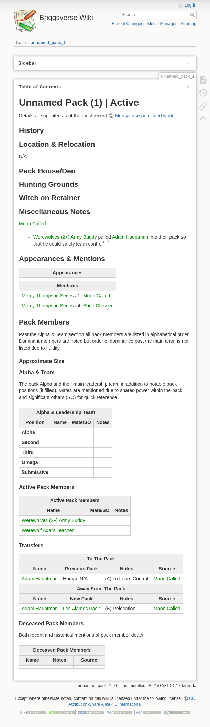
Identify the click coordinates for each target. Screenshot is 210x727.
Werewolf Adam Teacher (48, 530)
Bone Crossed (98, 305)
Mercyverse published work (144, 115)
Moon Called (32, 223)
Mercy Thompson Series (48, 295)
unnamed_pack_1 (48, 42)
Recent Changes (127, 23)
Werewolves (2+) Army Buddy (65, 237)
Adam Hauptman (130, 237)
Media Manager (162, 23)
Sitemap (188, 23)
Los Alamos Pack (81, 608)
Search (193, 14)
